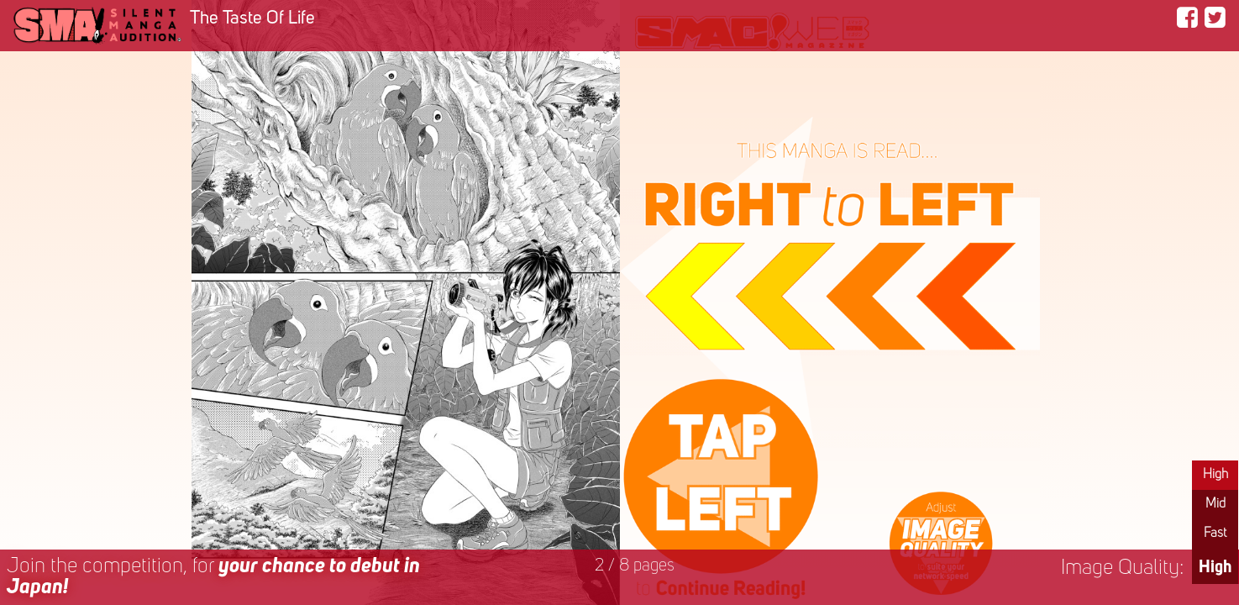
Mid (1215, 504)
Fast (1215, 533)
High (1215, 474)
